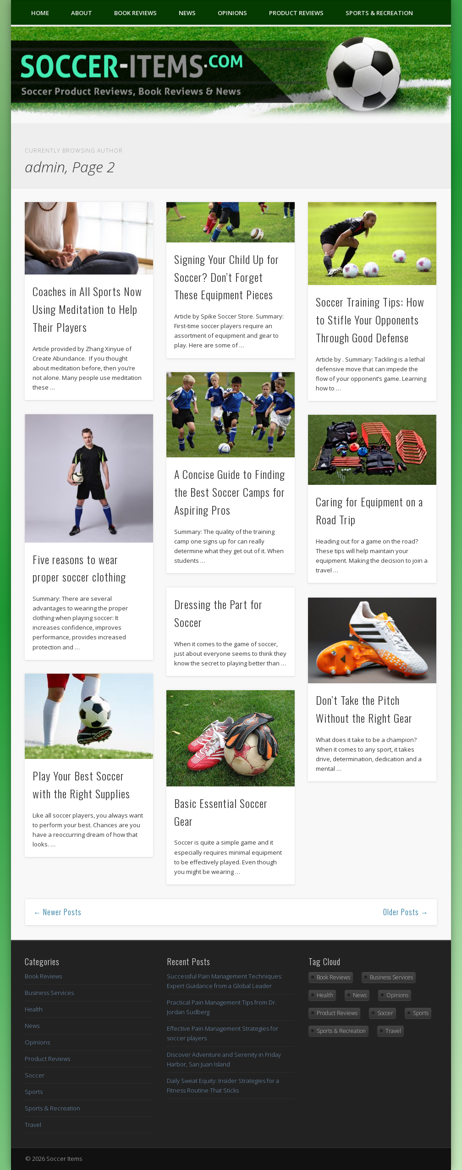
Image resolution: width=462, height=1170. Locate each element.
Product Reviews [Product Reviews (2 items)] (337, 1013)
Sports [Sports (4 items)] (421, 1013)
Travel (33, 1125)
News (187, 13)
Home (40, 13)
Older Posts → (406, 911)
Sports (34, 1092)
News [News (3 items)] (360, 995)
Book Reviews (135, 13)
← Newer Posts (57, 911)
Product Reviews (296, 13)
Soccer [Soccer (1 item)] (385, 1013)
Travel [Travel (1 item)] (393, 1031)
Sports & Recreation (379, 13)
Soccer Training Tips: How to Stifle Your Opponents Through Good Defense (370, 319)
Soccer (34, 1075)
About (81, 13)
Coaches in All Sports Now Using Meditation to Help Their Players (87, 309)
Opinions (232, 13)
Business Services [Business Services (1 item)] (391, 977)
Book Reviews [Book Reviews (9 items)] (333, 977)
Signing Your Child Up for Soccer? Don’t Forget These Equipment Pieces (226, 277)
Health (34, 1009)
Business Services (49, 993)
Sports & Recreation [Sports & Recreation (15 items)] (341, 1031)
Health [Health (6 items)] (325, 995)
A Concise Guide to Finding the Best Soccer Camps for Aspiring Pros (229, 492)
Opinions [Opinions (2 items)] (397, 995)
